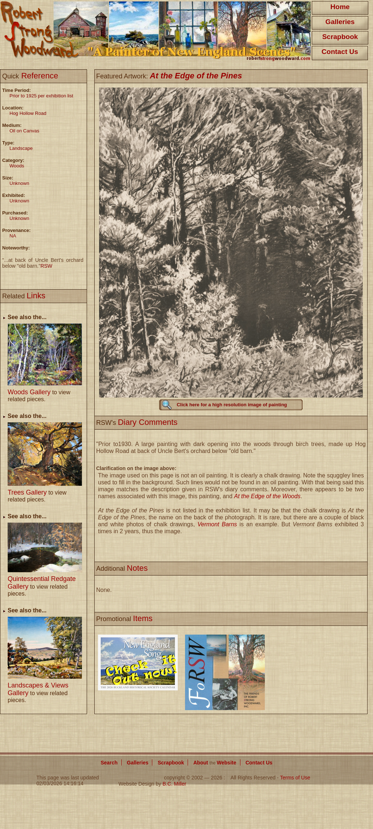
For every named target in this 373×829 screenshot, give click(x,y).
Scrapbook (340, 36)
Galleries (339, 22)
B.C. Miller (174, 784)
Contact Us (340, 51)
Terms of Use (295, 777)
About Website (214, 763)
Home (340, 7)
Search (109, 763)
